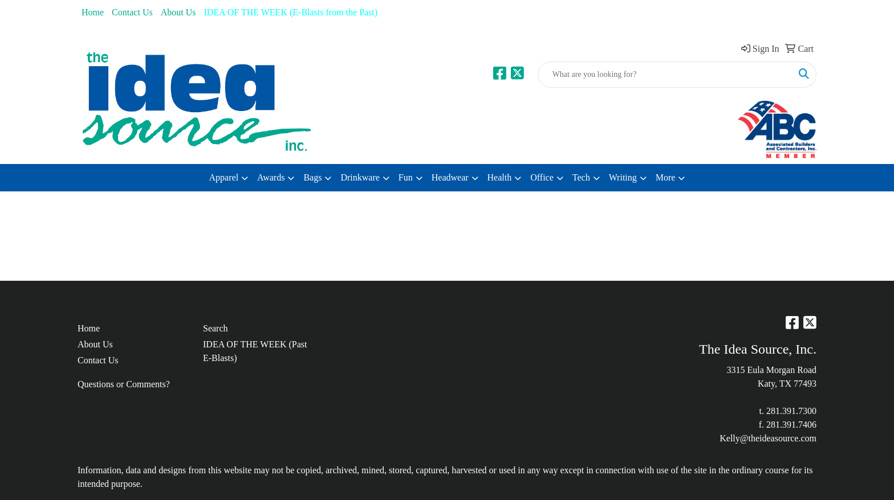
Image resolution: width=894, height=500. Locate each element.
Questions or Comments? (124, 384)
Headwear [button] (450, 177)
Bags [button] (312, 177)
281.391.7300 (791, 411)
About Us (178, 12)
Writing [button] (623, 177)
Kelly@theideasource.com (768, 438)
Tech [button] (581, 177)
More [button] (666, 177)
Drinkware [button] (359, 177)
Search (215, 328)
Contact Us (132, 12)
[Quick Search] (665, 75)
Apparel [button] (224, 177)
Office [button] (542, 177)
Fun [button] (406, 177)
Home (93, 12)
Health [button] (499, 177)
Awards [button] (271, 177)
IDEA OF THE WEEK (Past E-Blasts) (255, 351)
